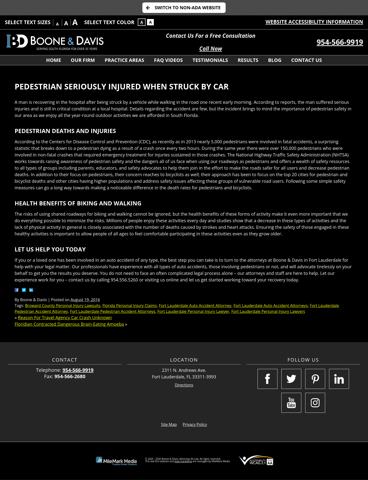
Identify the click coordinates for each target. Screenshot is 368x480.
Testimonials (210, 60)
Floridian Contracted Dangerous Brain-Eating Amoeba (69, 324)
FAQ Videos (168, 60)
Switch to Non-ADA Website (188, 7)
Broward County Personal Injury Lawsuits (63, 305)
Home (53, 60)
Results (248, 60)
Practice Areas (124, 60)
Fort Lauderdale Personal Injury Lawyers (268, 311)
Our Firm (83, 60)
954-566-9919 (340, 42)
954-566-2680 (70, 376)
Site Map (169, 424)
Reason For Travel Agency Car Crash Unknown (65, 317)
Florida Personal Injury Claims (129, 305)
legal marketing (183, 461)
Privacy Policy (195, 424)
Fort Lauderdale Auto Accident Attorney (195, 305)
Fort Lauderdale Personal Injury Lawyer (193, 311)
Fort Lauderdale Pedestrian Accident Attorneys (113, 311)
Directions (184, 385)
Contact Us (306, 60)
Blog (274, 60)
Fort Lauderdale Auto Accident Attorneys (270, 305)
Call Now (210, 48)
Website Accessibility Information (314, 21)
